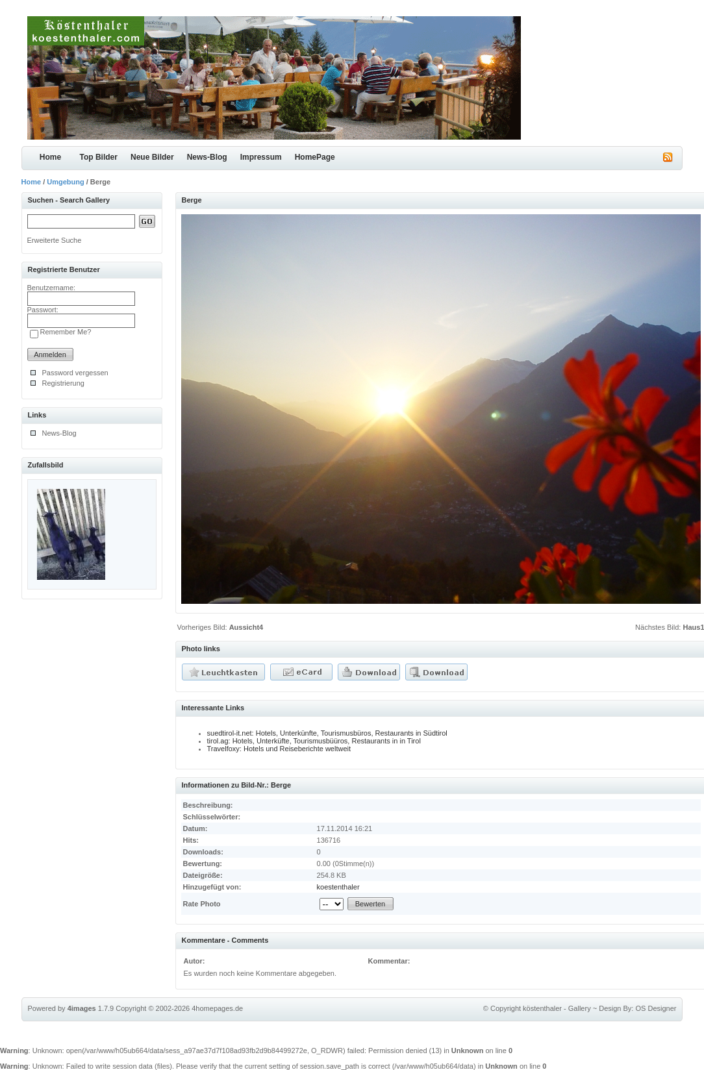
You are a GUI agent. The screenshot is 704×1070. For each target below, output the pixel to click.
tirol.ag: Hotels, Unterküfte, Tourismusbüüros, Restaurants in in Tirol (314, 741)
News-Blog (207, 157)
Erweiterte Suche (54, 240)
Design (610, 1008)
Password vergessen (75, 373)
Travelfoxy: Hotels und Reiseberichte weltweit (279, 749)
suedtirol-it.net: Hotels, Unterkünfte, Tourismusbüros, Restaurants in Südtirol (327, 733)
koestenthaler (338, 887)
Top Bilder (99, 157)
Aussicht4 (246, 627)
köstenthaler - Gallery (557, 1008)
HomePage (315, 157)
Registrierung (63, 383)
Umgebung (65, 182)
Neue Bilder (152, 157)
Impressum (261, 157)
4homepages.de (217, 1008)
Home (50, 157)
